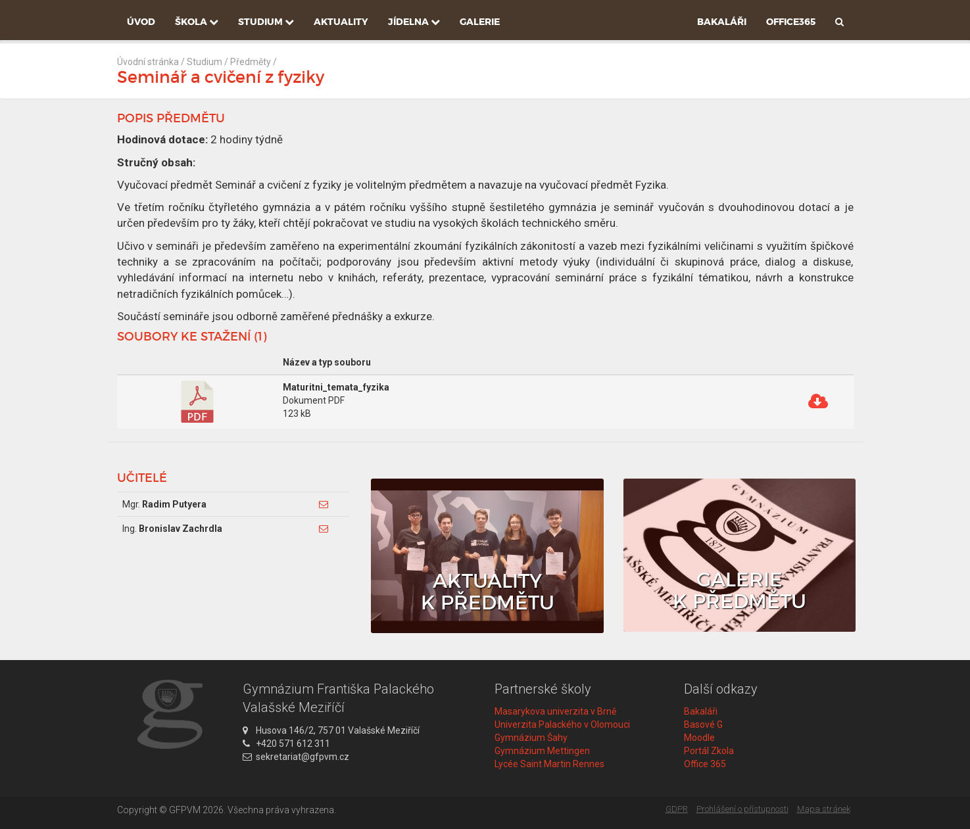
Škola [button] (196, 22)
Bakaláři (721, 22)
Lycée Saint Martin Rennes (549, 764)
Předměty (250, 62)
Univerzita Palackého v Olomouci (562, 724)
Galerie (480, 22)
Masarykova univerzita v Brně (555, 711)
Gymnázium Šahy (531, 737)
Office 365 (705, 764)
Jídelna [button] (414, 22)
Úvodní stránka (148, 62)
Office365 (790, 22)
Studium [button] (266, 22)
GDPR (677, 809)
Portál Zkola (709, 751)
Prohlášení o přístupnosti (742, 809)
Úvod (141, 22)
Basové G (703, 724)
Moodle (699, 737)
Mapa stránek (823, 809)
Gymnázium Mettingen (542, 751)
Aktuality (341, 22)
